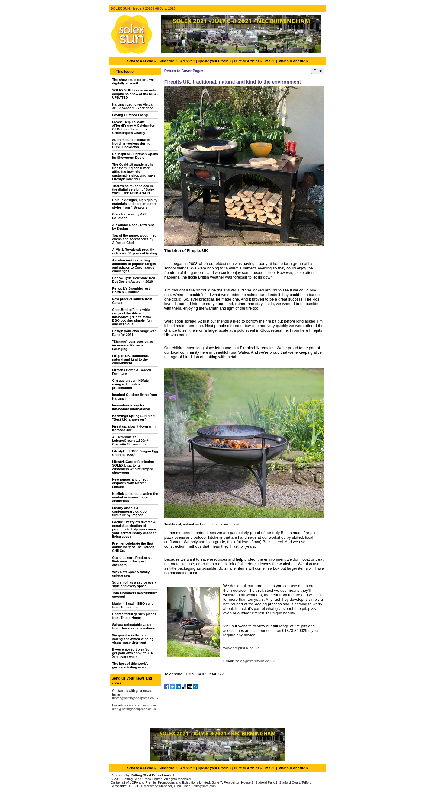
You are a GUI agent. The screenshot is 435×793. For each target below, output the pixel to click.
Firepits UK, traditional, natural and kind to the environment (130, 359)
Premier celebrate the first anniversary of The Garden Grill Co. (133, 547)
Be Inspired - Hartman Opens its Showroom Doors (135, 155)
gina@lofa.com (205, 786)
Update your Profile (213, 61)
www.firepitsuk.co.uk (241, 648)
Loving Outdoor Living (130, 115)
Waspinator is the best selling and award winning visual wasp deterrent (132, 638)
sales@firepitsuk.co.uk (254, 661)
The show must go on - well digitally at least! (134, 81)
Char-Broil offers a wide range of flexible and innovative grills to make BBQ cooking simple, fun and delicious (132, 317)
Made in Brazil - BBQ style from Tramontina (132, 605)
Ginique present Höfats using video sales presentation (130, 384)
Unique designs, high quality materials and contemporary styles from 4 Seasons (134, 203)
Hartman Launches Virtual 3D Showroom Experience (132, 106)
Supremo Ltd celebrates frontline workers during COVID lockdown (131, 143)
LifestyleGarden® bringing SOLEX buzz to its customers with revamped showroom (133, 467)
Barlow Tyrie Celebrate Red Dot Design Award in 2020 (133, 279)
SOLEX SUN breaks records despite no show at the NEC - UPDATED (135, 93)
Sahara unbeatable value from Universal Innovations (133, 626)
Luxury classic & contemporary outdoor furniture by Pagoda (130, 511)
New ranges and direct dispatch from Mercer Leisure (129, 483)
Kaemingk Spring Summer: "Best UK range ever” (133, 417)
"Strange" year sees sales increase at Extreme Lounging (132, 345)
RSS (268, 61)
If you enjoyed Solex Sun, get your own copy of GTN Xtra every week (132, 653)
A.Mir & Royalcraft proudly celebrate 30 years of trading (134, 251)
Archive (186, 61)
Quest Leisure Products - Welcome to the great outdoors (132, 561)
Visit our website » (293, 61)
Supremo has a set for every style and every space (134, 584)
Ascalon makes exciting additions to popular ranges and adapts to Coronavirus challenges (134, 265)
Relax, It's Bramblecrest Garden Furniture (131, 290)
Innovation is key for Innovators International (131, 407)
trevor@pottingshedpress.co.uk (135, 698)
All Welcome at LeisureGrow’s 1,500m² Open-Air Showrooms (130, 440)
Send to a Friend (140, 61)
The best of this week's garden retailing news (130, 665)
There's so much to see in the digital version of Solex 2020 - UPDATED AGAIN (133, 189)
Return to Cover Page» (183, 71)
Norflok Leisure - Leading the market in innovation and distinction (135, 497)
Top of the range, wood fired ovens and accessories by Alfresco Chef (134, 239)
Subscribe (167, 61)
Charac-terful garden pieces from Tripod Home (134, 615)
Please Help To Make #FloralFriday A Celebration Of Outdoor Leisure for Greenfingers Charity (133, 127)
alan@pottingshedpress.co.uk (134, 709)
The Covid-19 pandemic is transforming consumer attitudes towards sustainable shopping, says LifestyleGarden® (134, 172)
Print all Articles (246, 61)
